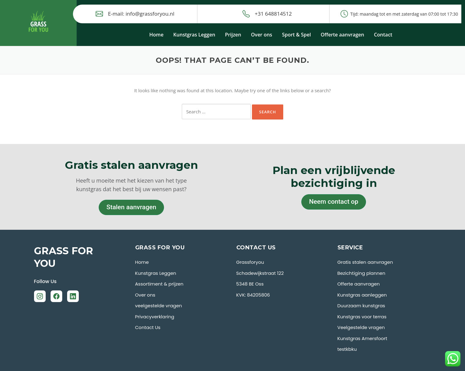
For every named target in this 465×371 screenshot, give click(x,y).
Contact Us (148, 327)
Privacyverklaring (154, 316)
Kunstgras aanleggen (362, 295)
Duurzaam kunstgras (361, 305)
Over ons (261, 34)
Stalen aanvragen (131, 207)
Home (156, 34)
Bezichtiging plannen (361, 273)
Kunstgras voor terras (362, 316)
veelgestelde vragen (158, 305)
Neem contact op (333, 201)
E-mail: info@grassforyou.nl (135, 14)
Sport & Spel (296, 34)
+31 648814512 (267, 14)
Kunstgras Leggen (194, 34)
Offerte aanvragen (342, 34)
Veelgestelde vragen (361, 327)
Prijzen (233, 34)
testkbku (347, 349)
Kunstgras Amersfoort (362, 338)
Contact (383, 34)
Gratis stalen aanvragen (365, 262)
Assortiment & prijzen (159, 284)
